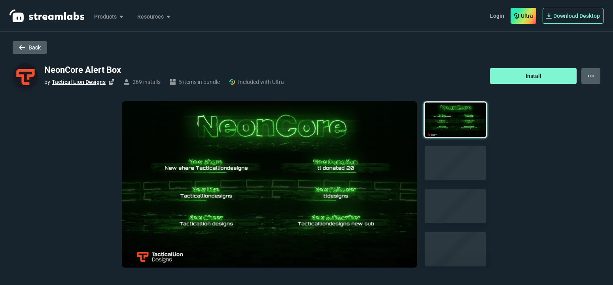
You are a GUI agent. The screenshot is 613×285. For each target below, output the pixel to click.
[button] (455, 119)
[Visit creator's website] (111, 82)
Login (497, 16)
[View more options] (590, 76)
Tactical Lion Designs (79, 82)
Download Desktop (573, 16)
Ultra (523, 16)
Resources (154, 16)
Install (533, 76)
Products (109, 16)
